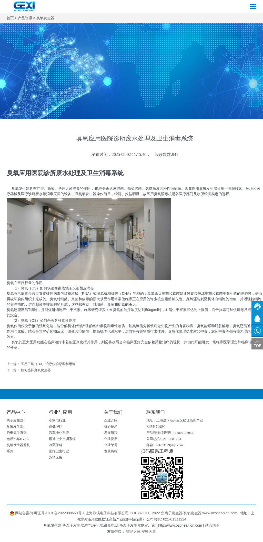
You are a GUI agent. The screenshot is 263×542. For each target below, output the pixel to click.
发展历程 (110, 433)
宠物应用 (55, 457)
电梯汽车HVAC (18, 439)
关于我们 (113, 412)
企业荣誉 (110, 445)
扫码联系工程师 (157, 451)
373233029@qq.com (169, 445)
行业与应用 (60, 412)
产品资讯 (25, 18)
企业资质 (110, 439)
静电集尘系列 (17, 433)
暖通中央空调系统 (62, 439)
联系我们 (155, 412)
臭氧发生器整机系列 (18, 448)
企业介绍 (110, 420)
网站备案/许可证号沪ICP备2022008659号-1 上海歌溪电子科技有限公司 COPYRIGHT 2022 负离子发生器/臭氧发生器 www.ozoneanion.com (123, 513)
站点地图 (212, 525)
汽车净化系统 (59, 433)
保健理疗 (55, 426)
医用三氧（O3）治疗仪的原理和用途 (48, 364)
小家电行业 (57, 420)
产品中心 (16, 412)
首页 (10, 18)
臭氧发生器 (45, 18)
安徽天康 (148, 531)
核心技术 (110, 426)
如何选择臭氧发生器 (36, 370)
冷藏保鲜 (55, 445)
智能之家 (133, 531)
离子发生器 (15, 420)
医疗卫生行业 (59, 451)
